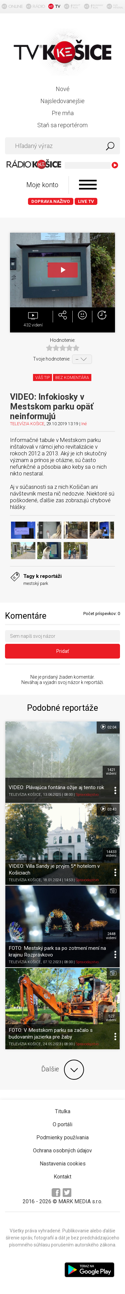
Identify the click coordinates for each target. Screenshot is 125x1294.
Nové (63, 88)
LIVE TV (86, 201)
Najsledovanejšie (62, 100)
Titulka (62, 1111)
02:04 (108, 727)
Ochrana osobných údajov (62, 1150)
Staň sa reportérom (62, 125)
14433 (111, 854)
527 (111, 1018)
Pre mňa (63, 113)
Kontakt (62, 1176)
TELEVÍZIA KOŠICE (27, 423)
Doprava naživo (50, 201)
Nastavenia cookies (63, 1163)
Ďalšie (62, 1070)
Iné (84, 423)
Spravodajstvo (87, 794)
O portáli (62, 1124)
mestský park (35, 583)
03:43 (108, 809)
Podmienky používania (62, 1137)
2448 (111, 936)
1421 (111, 772)
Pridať (62, 651)
